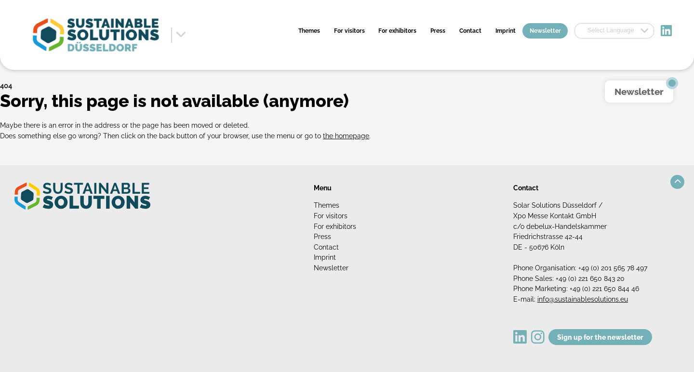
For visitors (349, 30)
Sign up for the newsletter (600, 337)
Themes (309, 30)
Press (437, 30)
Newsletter (545, 30)
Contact (470, 30)
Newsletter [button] (639, 91)
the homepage (346, 136)
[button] (677, 182)
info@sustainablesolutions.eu (582, 299)
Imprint (505, 30)
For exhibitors (397, 30)
